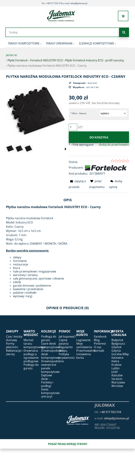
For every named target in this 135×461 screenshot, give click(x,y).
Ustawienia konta (83, 356)
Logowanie (83, 340)
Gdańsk (116, 347)
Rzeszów (117, 375)
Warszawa (118, 382)
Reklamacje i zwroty (14, 352)
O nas (97, 347)
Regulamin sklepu (66, 349)
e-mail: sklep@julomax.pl (75, 3)
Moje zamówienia (84, 345)
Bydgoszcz (118, 343)
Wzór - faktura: (78, 113)
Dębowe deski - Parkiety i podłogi (47, 380)
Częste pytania (64, 341)
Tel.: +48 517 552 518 (51, 3)
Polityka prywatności (67, 356)
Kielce (115, 361)
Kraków (116, 365)
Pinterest (100, 343)
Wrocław (117, 386)
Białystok (117, 340)
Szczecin (116, 379)
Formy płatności (12, 345)
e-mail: (112, 418)
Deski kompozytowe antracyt (50, 392)
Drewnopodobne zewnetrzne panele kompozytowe (52, 366)
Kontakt (99, 351)
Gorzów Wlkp (120, 354)
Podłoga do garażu (31, 366)
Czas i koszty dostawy (14, 338)
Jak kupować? (67, 336)
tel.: (108, 412)
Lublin (115, 368)
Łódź (114, 372)
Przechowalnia (85, 351)
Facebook (100, 336)
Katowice (117, 358)
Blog (97, 340)
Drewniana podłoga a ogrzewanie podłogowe (31, 356)
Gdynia (116, 351)
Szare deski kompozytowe (50, 345)
